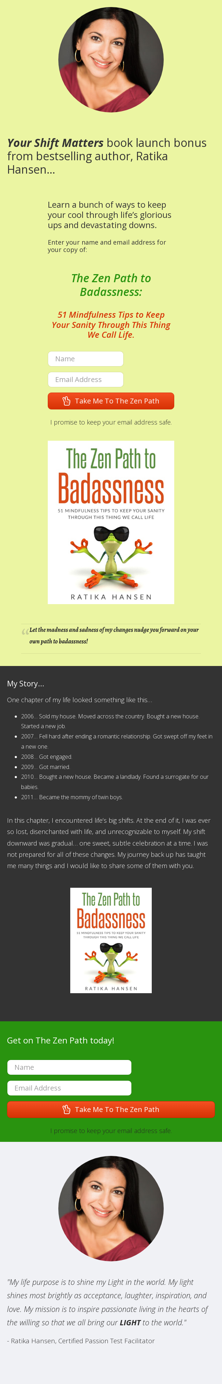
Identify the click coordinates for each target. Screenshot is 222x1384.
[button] (111, 401)
